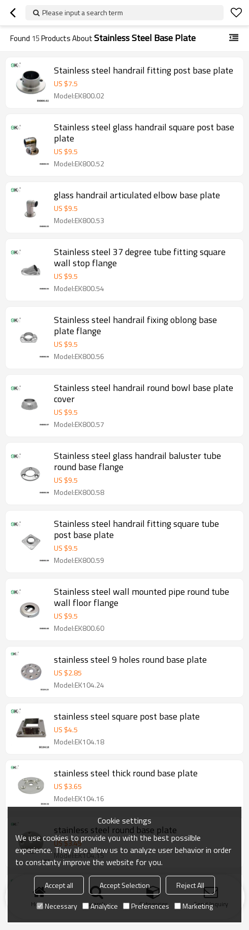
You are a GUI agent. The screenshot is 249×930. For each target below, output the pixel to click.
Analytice (100, 906)
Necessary (57, 906)
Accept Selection (125, 885)
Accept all (59, 885)
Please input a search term (82, 12)
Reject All (190, 885)
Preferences (146, 906)
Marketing (193, 906)
